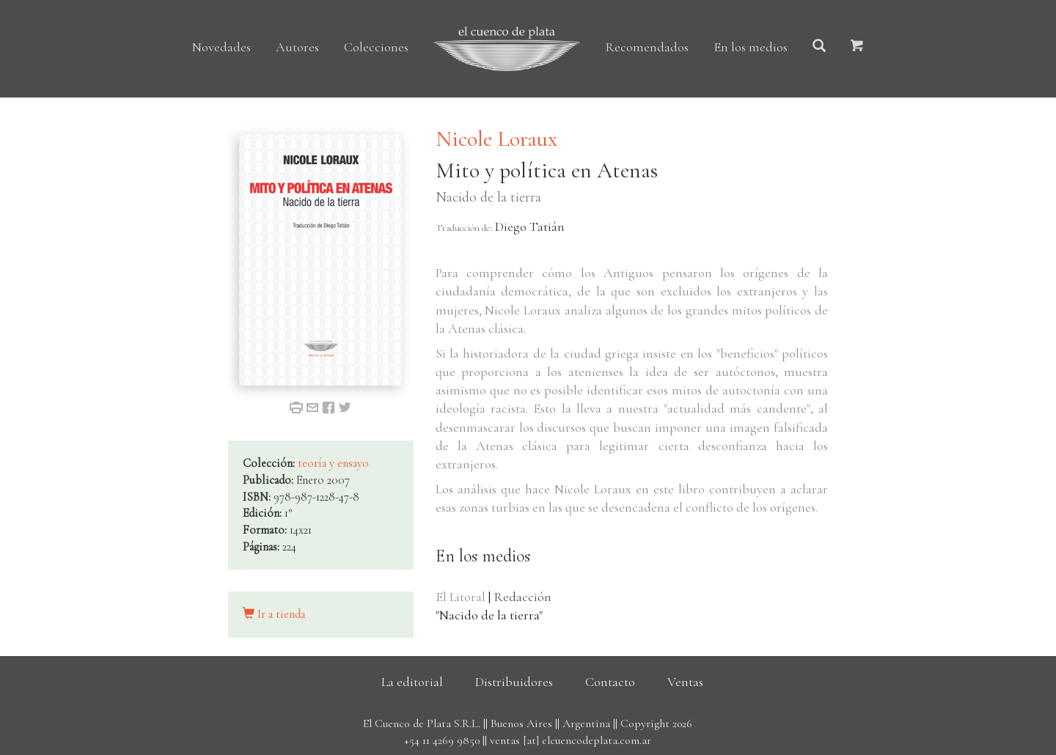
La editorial (412, 682)
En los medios (751, 47)
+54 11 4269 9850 (442, 740)
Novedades (221, 47)
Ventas (685, 682)
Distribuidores (514, 682)
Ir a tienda (274, 614)
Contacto (610, 682)
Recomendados (647, 47)
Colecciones (376, 47)
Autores (297, 47)
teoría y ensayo (333, 463)
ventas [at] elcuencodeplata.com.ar (570, 740)
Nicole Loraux (496, 138)
